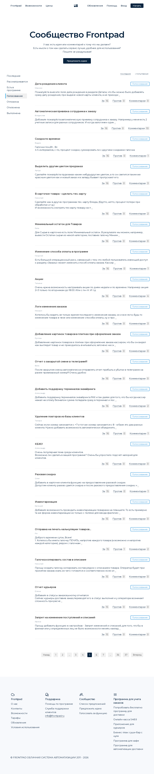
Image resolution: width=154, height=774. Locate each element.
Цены (49, 5)
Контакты (16, 708)
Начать (137, 5)
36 (118, 655)
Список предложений (92, 703)
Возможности (33, 5)
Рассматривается (17, 81)
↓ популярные (141, 74)
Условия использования (25, 727)
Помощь (112, 5)
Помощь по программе (59, 703)
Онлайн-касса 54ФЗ (125, 719)
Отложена (13, 101)
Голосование (15, 96)
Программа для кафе (126, 740)
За (103, 100)
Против (117, 100)
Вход (124, 5)
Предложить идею (77, 61)
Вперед (137, 655)
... (119, 94)
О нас (14, 703)
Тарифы (15, 717)
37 (126, 655)
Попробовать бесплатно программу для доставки (127, 711)
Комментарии (137, 100)
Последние (13, 75)
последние (125, 74)
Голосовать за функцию (93, 713)
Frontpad (16, 5)
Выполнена (13, 113)
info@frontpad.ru (54, 715)
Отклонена (13, 107)
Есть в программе (14, 89)
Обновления (95, 5)
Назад (46, 655)
